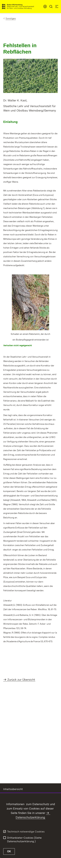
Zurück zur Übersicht (21, 679)
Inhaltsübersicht (13, 789)
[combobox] (45, 6)
